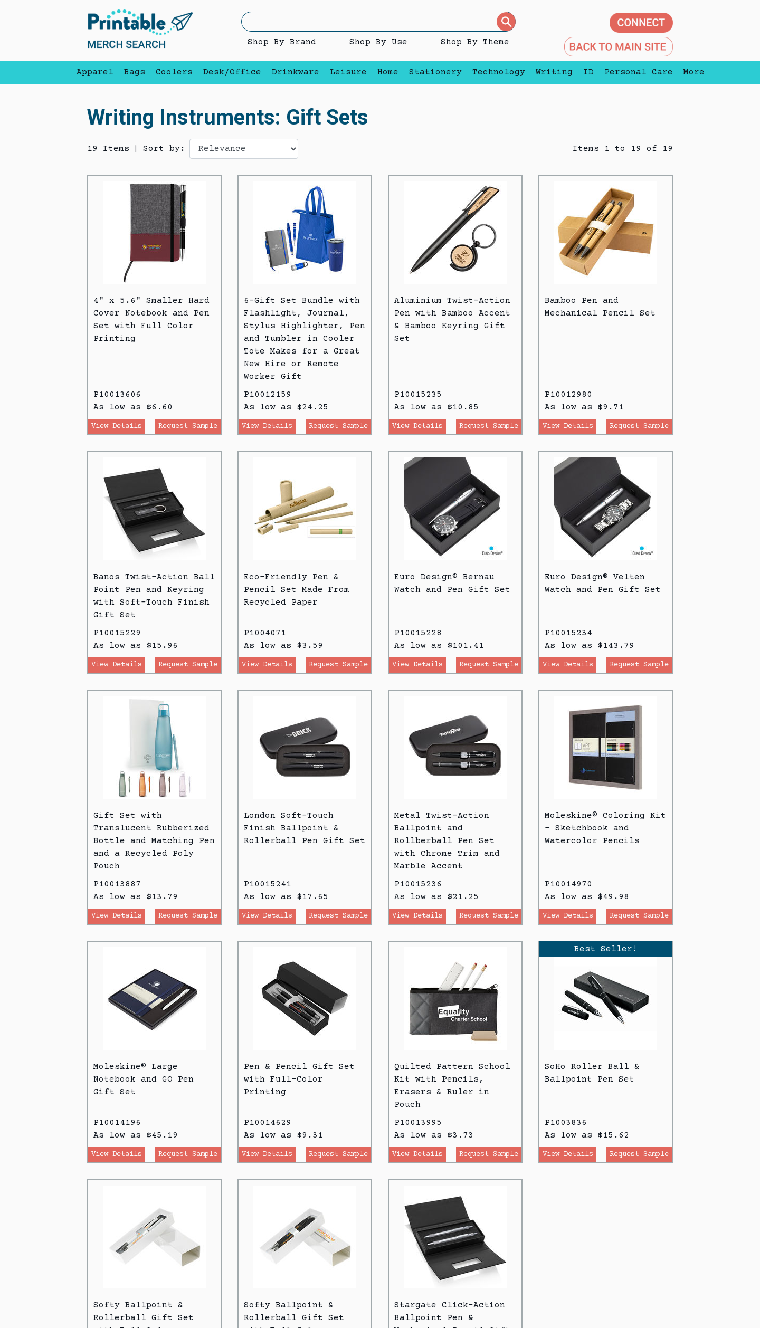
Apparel (95, 72)
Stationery (435, 72)
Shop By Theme (475, 42)
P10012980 (568, 394)
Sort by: (164, 149)
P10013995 (418, 1123)
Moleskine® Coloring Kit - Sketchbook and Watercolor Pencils (605, 828)
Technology (498, 72)
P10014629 (267, 1123)
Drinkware (295, 72)
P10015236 (418, 884)
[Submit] (506, 21)
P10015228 (418, 633)
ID (588, 72)
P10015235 (418, 394)
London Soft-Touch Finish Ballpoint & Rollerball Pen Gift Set (304, 828)
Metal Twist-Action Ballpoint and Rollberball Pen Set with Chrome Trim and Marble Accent (447, 841)
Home (387, 72)
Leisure (348, 72)
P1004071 (265, 633)
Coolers (174, 72)
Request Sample (187, 426)
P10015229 (117, 633)
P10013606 (117, 394)
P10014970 (568, 884)
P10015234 (568, 633)
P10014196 (117, 1123)
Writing (554, 72)
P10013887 (117, 884)
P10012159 (267, 394)
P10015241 (267, 884)
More (691, 72)
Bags (134, 72)
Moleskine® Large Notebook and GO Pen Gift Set (143, 1079)
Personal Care (638, 72)
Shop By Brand (282, 42)
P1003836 (566, 1123)
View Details (116, 426)
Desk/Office (232, 72)
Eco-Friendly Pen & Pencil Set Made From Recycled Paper (296, 589)
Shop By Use (378, 42)
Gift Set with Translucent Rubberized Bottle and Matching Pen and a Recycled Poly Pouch (154, 841)
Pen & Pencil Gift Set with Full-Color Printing (299, 1079)
